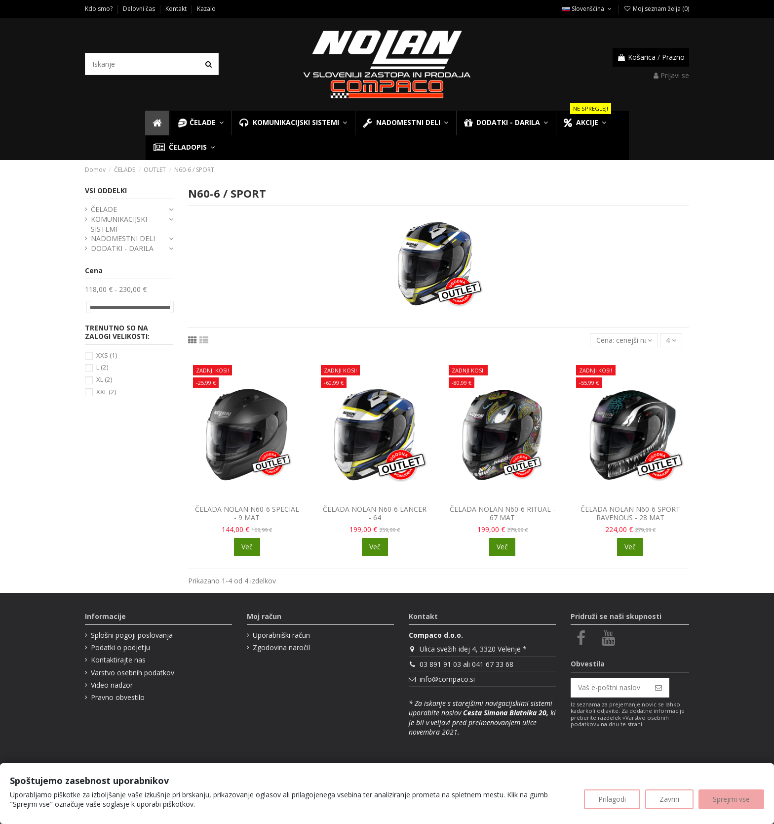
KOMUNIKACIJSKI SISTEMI (119, 224)
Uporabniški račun (281, 635)
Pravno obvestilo (118, 697)
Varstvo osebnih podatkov (132, 672)
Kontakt (176, 8)
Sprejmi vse (731, 799)
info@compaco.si (447, 679)
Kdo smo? (99, 8)
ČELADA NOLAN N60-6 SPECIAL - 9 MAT (247, 513)
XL (104, 379)
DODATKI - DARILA (122, 248)
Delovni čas (139, 8)
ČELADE (104, 209)
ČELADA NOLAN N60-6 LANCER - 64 (374, 513)
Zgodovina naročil (281, 647)
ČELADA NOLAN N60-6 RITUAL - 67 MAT (502, 513)
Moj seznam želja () (656, 8)
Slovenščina (587, 8)
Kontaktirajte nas (118, 659)
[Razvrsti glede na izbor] (624, 340)
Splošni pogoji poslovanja (132, 635)
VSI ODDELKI (106, 190)
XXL (106, 391)
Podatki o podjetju (120, 647)
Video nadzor (112, 685)
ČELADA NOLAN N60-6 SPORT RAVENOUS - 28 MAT (630, 513)
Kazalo (206, 8)
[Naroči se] (658, 687)
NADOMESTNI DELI (123, 238)
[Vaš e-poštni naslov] (609, 687)
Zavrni (669, 799)
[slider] (88, 307)
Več (247, 546)
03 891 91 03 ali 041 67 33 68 (466, 664)
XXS (106, 355)
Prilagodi (612, 799)
